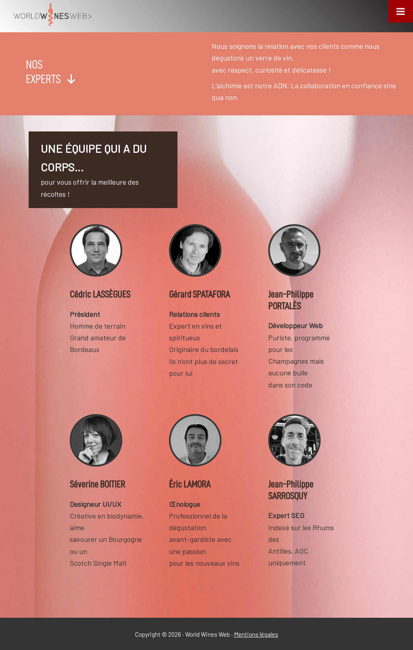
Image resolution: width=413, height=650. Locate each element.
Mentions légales (256, 634)
